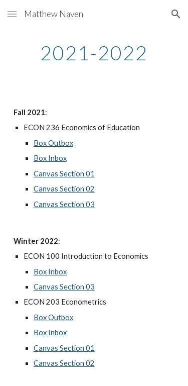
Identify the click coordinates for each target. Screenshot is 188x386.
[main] (94, 53)
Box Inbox (50, 158)
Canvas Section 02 (64, 188)
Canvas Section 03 (64, 204)
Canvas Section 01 (64, 173)
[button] (12, 14)
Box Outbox (53, 143)
